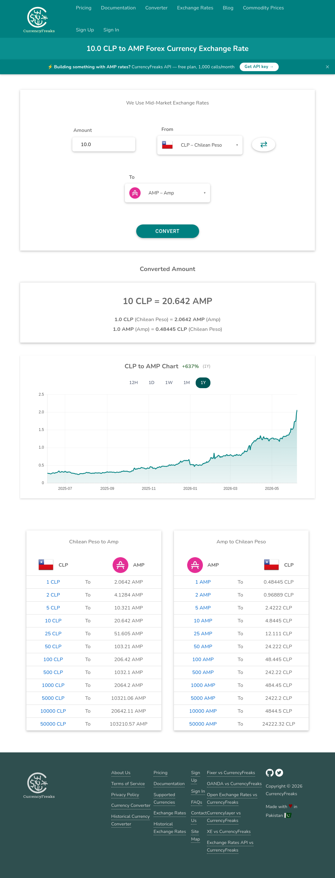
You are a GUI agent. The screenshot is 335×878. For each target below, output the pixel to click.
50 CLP (53, 646)
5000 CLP (53, 698)
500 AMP (203, 672)
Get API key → (259, 67)
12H (133, 383)
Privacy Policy (125, 794)
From (167, 129)
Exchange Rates (195, 7)
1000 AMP (203, 685)
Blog (228, 7)
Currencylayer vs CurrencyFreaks (224, 817)
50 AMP (203, 646)
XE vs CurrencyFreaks (229, 831)
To (132, 177)
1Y (203, 383)
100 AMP (203, 659)
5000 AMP (203, 698)
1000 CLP (53, 685)
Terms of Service (128, 783)
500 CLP (53, 672)
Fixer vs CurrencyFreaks (231, 772)
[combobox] (200, 145)
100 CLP (53, 659)
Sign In (111, 29)
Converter (156, 7)
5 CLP (53, 607)
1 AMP (203, 582)
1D (151, 383)
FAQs (196, 802)
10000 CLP (53, 711)
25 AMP (203, 633)
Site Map (195, 835)
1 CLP (53, 582)
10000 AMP (203, 711)
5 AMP (203, 607)
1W (169, 383)
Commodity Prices (263, 7)
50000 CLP (53, 724)
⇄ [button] (263, 144)
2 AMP (203, 595)
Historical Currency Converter (130, 820)
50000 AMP (203, 724)
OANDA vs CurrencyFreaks (234, 783)
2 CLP (53, 595)
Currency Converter (131, 805)
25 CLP (53, 633)
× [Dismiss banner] (327, 67)
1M (186, 383)
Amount (82, 130)
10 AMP (203, 620)
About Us (121, 772)
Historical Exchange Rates (170, 828)
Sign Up (85, 29)
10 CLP (53, 620)
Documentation (118, 7)
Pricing (84, 7)
